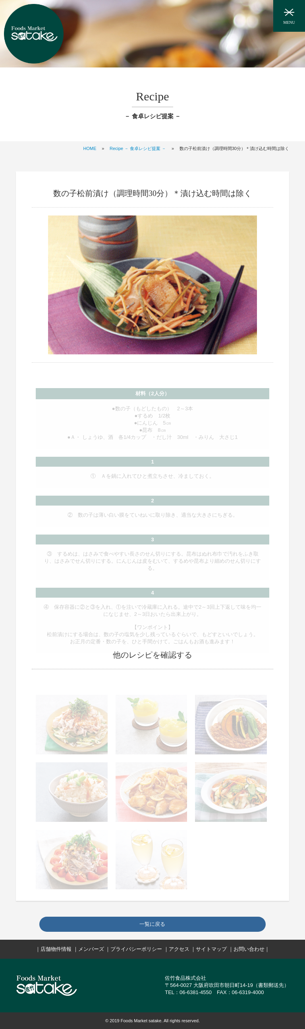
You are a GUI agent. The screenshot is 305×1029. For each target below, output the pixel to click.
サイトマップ (211, 949)
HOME (90, 148)
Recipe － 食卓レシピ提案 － (138, 148)
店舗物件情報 (56, 949)
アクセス (179, 949)
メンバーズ (91, 949)
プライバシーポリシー (136, 949)
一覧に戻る (152, 924)
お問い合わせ (249, 949)
